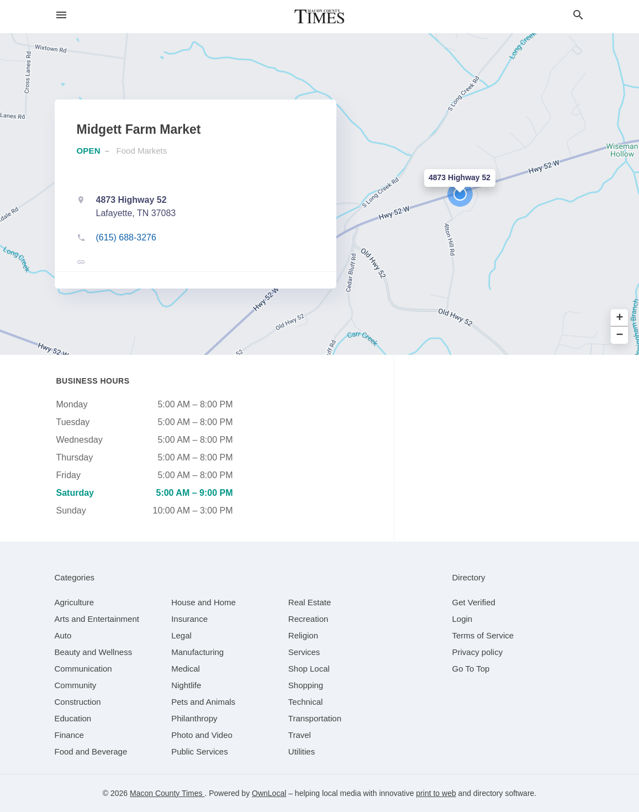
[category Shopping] (305, 685)
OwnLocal (269, 793)
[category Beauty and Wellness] (94, 652)
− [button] (620, 335)
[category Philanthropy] (194, 718)
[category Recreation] (308, 619)
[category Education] (73, 718)
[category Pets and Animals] (203, 701)
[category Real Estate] (309, 602)
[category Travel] (299, 735)
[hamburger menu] (61, 15)
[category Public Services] (199, 751)
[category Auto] (63, 635)
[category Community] (76, 685)
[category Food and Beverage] (91, 751)
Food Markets (142, 150)
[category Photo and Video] (202, 735)
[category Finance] (69, 735)
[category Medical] (185, 668)
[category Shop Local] (309, 668)
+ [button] (620, 318)
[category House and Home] (203, 602)
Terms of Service (483, 635)
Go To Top (471, 668)
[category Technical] (305, 701)
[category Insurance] (189, 619)
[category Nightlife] (186, 685)
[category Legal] (181, 635)
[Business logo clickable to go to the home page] (320, 16)
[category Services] (304, 652)
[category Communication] (83, 668)
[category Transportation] (314, 718)
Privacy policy (477, 652)
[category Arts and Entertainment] (97, 619)
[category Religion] (303, 635)
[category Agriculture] (74, 602)
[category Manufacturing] (197, 652)
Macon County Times (167, 793)
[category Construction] (78, 701)
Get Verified (473, 602)
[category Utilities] (301, 751)
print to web (436, 793)
